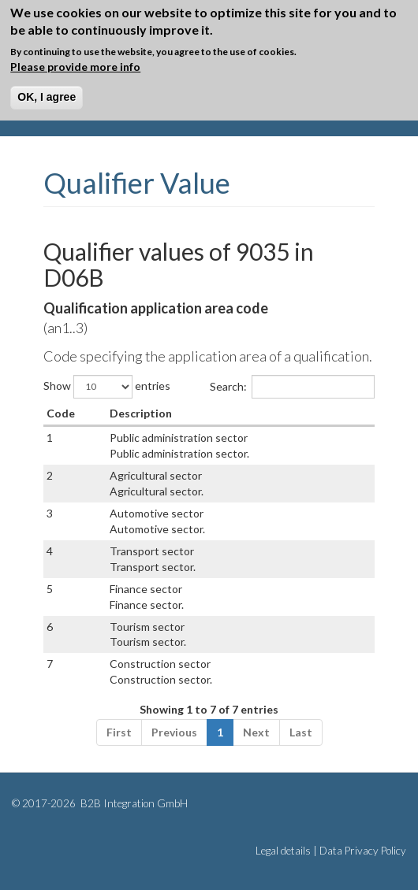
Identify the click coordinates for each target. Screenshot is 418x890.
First (119, 732)
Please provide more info (75, 66)
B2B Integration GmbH (133, 803)
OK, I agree (46, 97)
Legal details (283, 850)
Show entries (106, 387)
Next (256, 732)
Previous (174, 732)
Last (300, 732)
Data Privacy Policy (362, 850)
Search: (292, 387)
